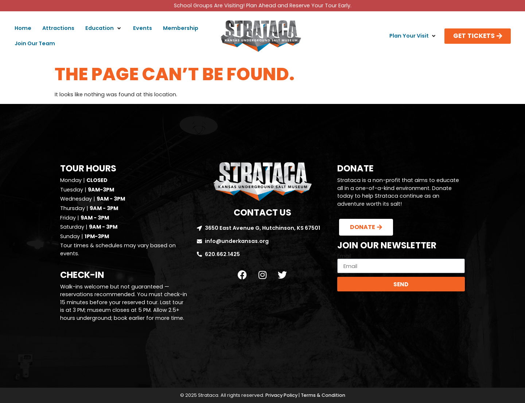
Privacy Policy (281, 395)
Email (344, 256)
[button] (104, 28)
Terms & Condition (323, 395)
